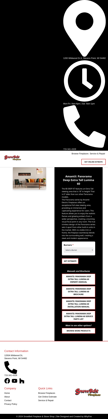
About (7, 397)
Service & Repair (97, 153)
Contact (7, 400)
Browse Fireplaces (80, 153)
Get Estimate (70, 261)
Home (7, 393)
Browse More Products (78, 331)
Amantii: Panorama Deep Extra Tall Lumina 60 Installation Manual (78, 304)
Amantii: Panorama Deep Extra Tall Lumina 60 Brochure (78, 292)
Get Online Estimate (47, 397)
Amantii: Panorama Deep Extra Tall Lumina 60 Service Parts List (78, 316)
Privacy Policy (10, 404)
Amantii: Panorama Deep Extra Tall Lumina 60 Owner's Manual (78, 279)
